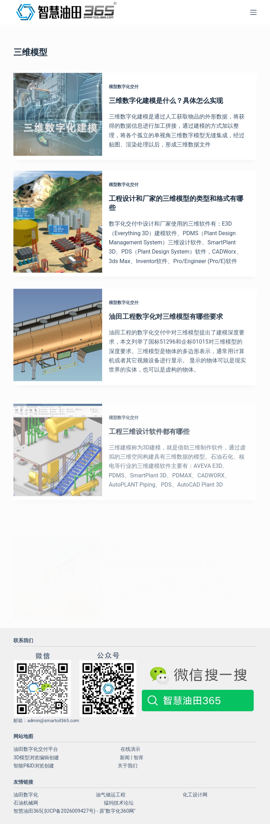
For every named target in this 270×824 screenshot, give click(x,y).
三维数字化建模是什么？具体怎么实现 (173, 101)
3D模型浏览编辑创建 (36, 757)
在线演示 (130, 749)
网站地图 (23, 736)
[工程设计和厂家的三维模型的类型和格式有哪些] (57, 226)
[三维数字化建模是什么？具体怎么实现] (57, 116)
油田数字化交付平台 (35, 749)
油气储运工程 (110, 794)
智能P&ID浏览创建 (33, 765)
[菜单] (253, 12)
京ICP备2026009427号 (68, 811)
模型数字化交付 (127, 87)
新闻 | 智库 (131, 757)
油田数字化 (25, 794)
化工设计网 (195, 794)
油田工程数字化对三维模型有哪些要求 (173, 328)
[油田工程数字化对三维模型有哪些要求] (57, 349)
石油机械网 (25, 803)
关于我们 (127, 765)
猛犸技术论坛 (119, 803)
